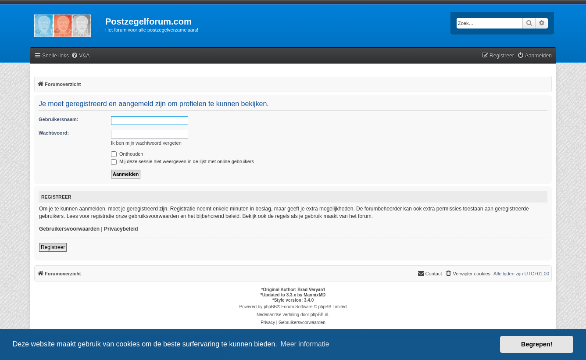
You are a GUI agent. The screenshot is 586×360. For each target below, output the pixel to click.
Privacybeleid (121, 229)
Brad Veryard (311, 289)
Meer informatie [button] (304, 344)
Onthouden (127, 154)
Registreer (53, 247)
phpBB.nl (320, 314)
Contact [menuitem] (430, 273)
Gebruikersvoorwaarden (69, 229)
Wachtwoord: (54, 132)
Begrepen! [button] (536, 344)
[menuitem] (80, 56)
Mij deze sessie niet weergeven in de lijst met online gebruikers (182, 161)
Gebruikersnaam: (58, 119)
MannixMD (314, 294)
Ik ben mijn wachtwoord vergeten (146, 143)
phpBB (270, 306)
